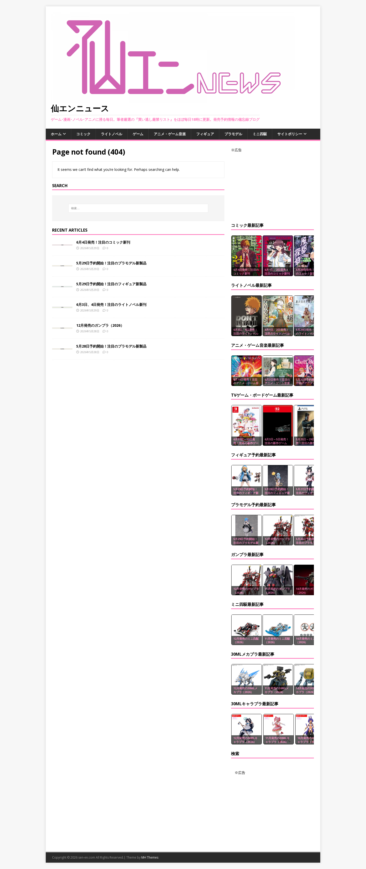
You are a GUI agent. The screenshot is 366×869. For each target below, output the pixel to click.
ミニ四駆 (260, 133)
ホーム (56, 133)
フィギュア (205, 133)
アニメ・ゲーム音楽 (170, 133)
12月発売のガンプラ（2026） (100, 325)
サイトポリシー (289, 133)
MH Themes (149, 857)
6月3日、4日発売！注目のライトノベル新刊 (111, 304)
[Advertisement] (272, 184)
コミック (83, 133)
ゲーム (138, 133)
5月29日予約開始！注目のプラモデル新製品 (111, 263)
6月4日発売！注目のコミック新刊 (103, 242)
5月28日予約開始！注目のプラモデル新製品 (111, 346)
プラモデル (233, 133)
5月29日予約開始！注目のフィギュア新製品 (111, 283)
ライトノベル (111, 133)
